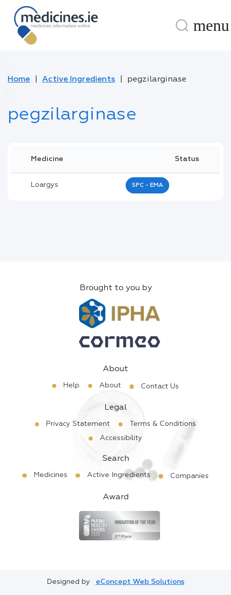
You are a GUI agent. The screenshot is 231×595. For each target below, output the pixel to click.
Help (71, 385)
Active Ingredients (78, 79)
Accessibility (121, 438)
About (110, 385)
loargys (44, 184)
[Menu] (211, 25)
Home (19, 79)
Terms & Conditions (163, 423)
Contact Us (160, 386)
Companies (189, 476)
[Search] (182, 25)
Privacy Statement (78, 423)
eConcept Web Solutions (140, 581)
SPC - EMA (147, 185)
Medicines (50, 475)
